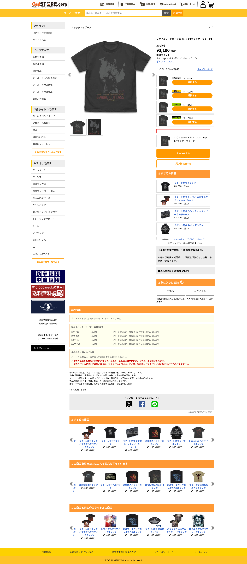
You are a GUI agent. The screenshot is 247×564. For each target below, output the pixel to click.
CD (34, 246)
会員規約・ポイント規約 (82, 552)
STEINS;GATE (39, 136)
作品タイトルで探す (45, 109)
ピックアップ (41, 50)
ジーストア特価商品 (42, 91)
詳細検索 (177, 12)
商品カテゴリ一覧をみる (48, 261)
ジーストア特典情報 (42, 84)
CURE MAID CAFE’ (41, 253)
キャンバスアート (41, 205)
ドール (36, 225)
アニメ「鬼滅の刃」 (43, 122)
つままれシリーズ (41, 197)
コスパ (209, 27)
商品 (170, 291)
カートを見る (39, 39)
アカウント (39, 26)
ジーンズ (37, 177)
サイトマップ (201, 552)
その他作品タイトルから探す (48, 151)
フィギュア (38, 232)
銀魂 (35, 130)
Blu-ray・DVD (39, 239)
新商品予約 (38, 56)
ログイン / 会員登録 (42, 32)
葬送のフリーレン (41, 143)
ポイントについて (165, 61)
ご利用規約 (46, 552)
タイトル (200, 291)
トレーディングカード (44, 218)
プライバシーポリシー (165, 552)
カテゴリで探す (42, 163)
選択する (192, 82)
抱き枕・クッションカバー (46, 211)
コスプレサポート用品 (44, 191)
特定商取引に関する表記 (124, 552)
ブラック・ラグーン (81, 27)
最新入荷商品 (39, 98)
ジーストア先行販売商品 (45, 77)
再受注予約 (38, 64)
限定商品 (37, 70)
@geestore (42, 348)
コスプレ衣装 (39, 184)
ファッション (39, 170)
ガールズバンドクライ (44, 116)
